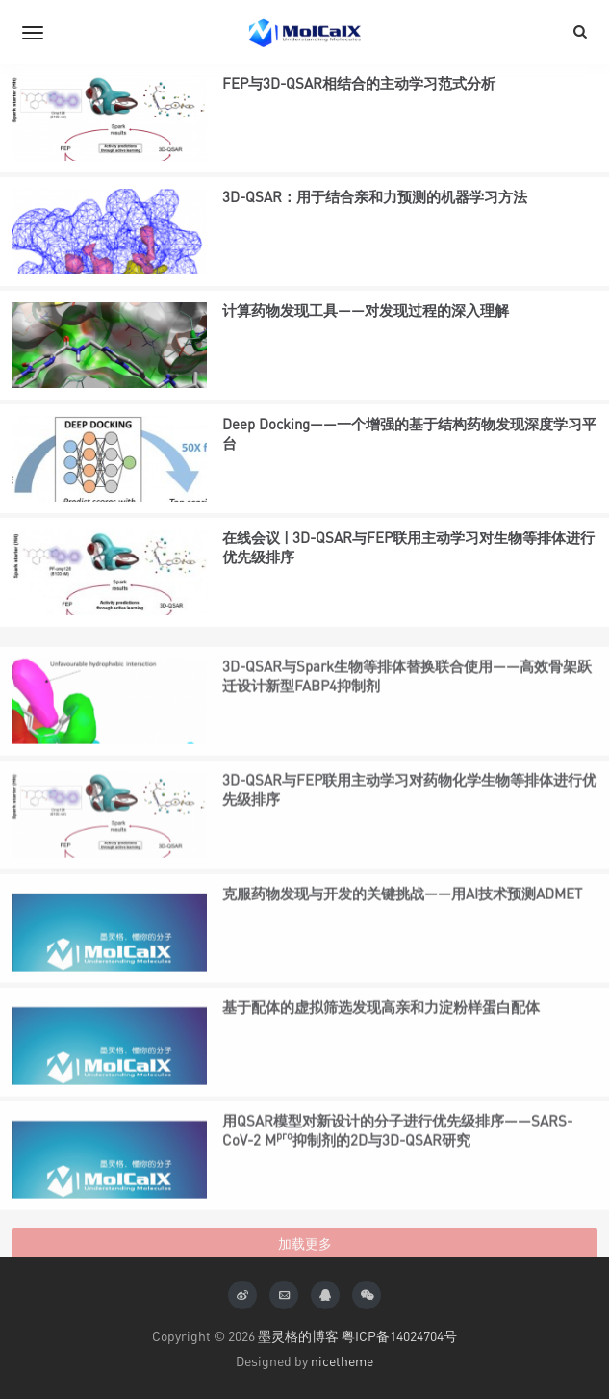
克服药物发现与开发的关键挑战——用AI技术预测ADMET (402, 938)
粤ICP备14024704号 (399, 1336)
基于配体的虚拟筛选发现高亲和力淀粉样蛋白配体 (381, 1052)
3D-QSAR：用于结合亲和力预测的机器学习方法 (374, 199)
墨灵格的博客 (298, 1336)
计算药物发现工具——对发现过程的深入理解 (365, 313)
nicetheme (342, 1361)
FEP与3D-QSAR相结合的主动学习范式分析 (358, 85)
